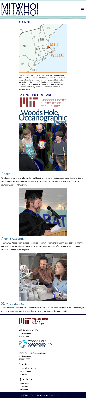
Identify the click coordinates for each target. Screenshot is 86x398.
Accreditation (25, 371)
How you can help (12, 303)
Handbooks (24, 389)
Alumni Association (13, 238)
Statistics (24, 386)
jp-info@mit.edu (25, 333)
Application (24, 383)
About (5, 173)
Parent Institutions (28, 368)
